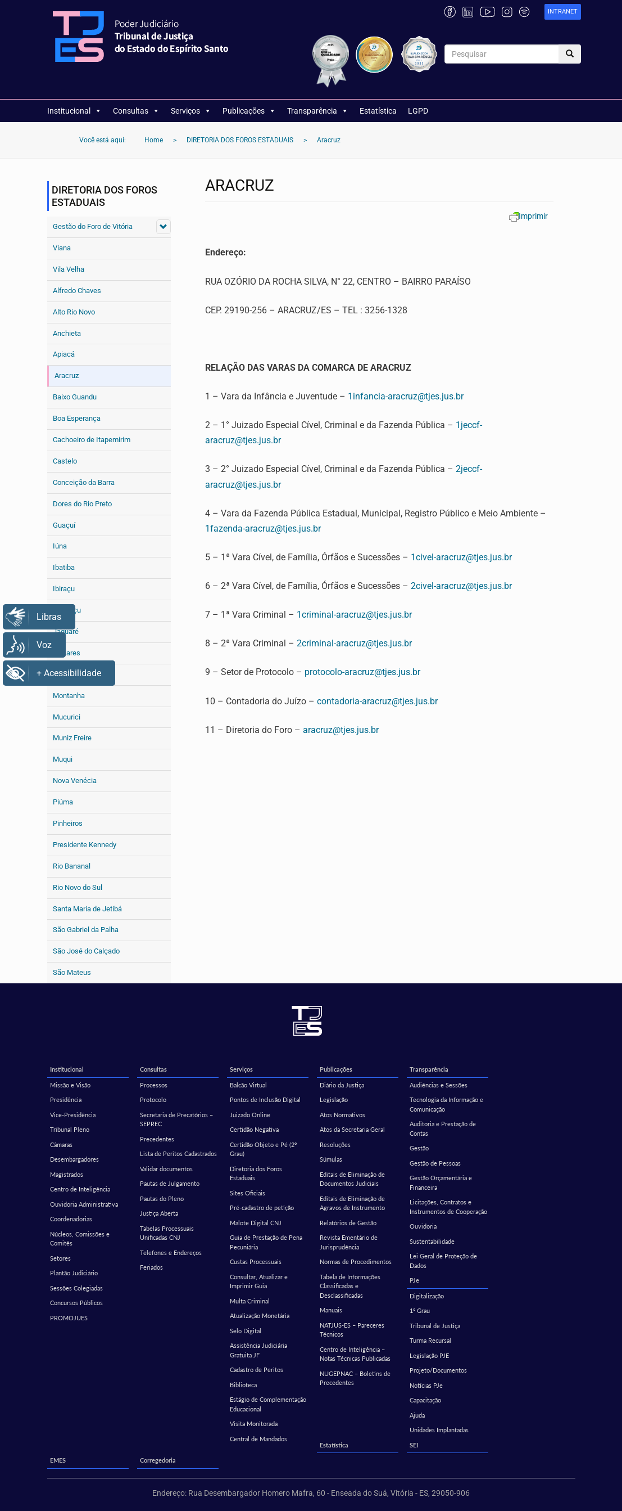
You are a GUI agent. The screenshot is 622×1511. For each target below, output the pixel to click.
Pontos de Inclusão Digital (265, 1099)
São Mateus (72, 972)
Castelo (65, 461)
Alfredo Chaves (77, 290)
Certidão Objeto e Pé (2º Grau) (263, 1149)
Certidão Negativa (254, 1129)
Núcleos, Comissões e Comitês (80, 1238)
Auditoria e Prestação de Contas (443, 1128)
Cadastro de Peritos (256, 1369)
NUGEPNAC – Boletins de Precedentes (355, 1378)
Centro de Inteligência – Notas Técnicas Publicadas (355, 1354)
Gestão (419, 1148)
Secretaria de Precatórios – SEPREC (176, 1119)
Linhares (66, 653)
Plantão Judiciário (74, 1272)
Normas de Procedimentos (356, 1261)
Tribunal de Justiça (435, 1325)
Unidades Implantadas (439, 1429)
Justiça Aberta (159, 1213)
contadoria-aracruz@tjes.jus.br (377, 701)
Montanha (69, 695)
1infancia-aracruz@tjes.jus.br (406, 396)
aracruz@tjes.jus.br (341, 730)
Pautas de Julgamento (169, 1183)
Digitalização (427, 1295)
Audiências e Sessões (438, 1085)
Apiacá (64, 354)
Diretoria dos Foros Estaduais (256, 1173)
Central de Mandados (258, 1438)
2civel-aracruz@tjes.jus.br (461, 586)
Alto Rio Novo (74, 312)
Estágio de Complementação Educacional (268, 1404)
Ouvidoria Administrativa (84, 1204)
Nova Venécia (75, 780)
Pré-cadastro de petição (262, 1207)
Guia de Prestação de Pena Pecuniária (266, 1242)
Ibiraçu (64, 588)
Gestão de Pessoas (435, 1163)
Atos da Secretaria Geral (352, 1129)
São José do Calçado (86, 951)
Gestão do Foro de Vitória (93, 226)
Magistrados (66, 1174)
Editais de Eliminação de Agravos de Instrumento (352, 1203)
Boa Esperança (77, 418)
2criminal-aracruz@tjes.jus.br (354, 643)
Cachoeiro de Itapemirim (91, 439)
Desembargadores (74, 1159)
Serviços (191, 111)
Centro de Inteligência (80, 1189)
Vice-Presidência (73, 1114)
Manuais (331, 1310)
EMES (58, 1460)
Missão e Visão (70, 1085)
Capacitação (425, 1400)
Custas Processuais (256, 1261)
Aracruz (67, 375)
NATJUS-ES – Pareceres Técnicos (352, 1329)
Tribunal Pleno (69, 1129)
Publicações (249, 111)
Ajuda (417, 1415)
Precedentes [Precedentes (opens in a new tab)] (157, 1139)
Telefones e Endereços (171, 1252)
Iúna (60, 546)
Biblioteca (243, 1384)
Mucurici (66, 717)
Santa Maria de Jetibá (87, 909)
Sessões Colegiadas (76, 1288)
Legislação (334, 1099)
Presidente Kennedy (84, 844)
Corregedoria (158, 1460)
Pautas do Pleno (162, 1198)
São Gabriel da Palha (86, 929)
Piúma (63, 802)
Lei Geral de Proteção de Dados (443, 1260)
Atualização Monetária (259, 1315)
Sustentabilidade (432, 1241)
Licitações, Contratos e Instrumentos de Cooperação (448, 1206)
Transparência (317, 111)
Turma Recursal (430, 1340)
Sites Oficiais (247, 1193)
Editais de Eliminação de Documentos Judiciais (352, 1179)
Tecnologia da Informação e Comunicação (446, 1104)
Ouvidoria (423, 1226)
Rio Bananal (71, 866)
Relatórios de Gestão (348, 1222)
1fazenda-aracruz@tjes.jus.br (263, 528)
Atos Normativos (342, 1114)
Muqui (62, 759)
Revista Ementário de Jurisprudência (349, 1242)
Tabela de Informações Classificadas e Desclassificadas (350, 1286)
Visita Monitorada (254, 1423)
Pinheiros (68, 823)
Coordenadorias (71, 1218)
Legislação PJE (429, 1355)
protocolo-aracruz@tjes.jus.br (362, 672)
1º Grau (420, 1310)
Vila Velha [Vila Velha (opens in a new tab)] (68, 269)
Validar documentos (166, 1168)
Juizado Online (250, 1114)
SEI (414, 1445)
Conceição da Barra (84, 482)
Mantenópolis (74, 674)
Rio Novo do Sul (77, 887)
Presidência (65, 1099)
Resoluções (335, 1144)
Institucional (74, 111)
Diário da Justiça (342, 1085)
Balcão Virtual (248, 1085)
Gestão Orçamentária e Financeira (441, 1182)
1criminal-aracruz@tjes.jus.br (354, 614)
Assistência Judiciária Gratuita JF (258, 1350)
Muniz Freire (72, 738)
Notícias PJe (426, 1385)
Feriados (151, 1267)
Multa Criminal (250, 1301)
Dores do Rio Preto (82, 504)
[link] (562, 12)
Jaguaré (66, 631)
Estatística (378, 110)
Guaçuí (64, 525)
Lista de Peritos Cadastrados (178, 1153)
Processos (153, 1085)
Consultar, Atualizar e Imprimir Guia (259, 1281)
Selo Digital (245, 1330)
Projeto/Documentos (438, 1370)
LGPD (418, 110)
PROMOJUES (69, 1317)
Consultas (136, 111)
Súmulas (331, 1159)
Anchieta (67, 333)
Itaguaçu (67, 610)
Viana (62, 248)
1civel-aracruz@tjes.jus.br (461, 557)
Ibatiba (64, 567)
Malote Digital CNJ (256, 1222)
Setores (60, 1258)
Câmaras (61, 1144)
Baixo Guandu (75, 397)
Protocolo (153, 1099)
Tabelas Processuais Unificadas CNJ (167, 1233)
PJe (414, 1280)
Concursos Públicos (76, 1302)
